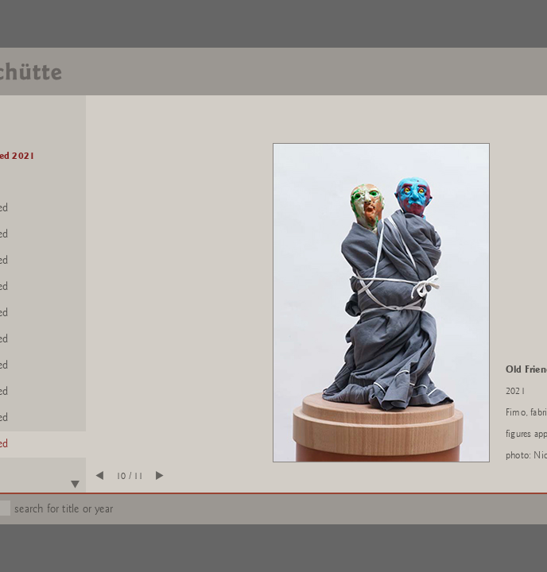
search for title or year (63, 509)
